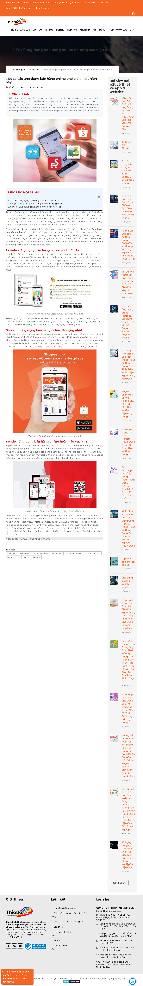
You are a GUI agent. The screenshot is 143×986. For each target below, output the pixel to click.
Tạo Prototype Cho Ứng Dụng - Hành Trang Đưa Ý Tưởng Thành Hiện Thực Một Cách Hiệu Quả (128, 483)
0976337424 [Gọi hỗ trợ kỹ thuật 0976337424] (103, 2)
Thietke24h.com (41, 978)
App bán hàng (13, 557)
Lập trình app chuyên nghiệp (128, 561)
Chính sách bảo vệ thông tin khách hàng (69, 915)
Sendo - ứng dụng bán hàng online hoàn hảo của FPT (37, 207)
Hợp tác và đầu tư (120, 30)
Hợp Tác (72, 30)
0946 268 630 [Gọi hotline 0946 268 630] (116, 940)
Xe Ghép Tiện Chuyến (126, 145)
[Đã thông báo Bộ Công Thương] (26, 944)
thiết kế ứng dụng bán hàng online (47, 553)
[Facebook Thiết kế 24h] (8, 945)
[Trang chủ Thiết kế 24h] (16, 21)
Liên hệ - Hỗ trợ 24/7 (60, 947)
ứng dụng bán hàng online (18, 553)
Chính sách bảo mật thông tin (67, 921)
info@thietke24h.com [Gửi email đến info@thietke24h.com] (20, 8)
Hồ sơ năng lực (20, 30)
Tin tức (49, 30)
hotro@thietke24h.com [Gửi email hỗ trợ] (119, 957)
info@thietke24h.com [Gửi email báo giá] (120, 955)
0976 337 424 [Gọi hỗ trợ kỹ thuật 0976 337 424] (117, 947)
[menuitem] (121, 29)
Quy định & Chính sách (63, 908)
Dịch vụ (37, 30)
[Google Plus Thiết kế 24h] (14, 945)
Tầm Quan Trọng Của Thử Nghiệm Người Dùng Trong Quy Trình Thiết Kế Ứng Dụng (128, 442)
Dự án (102, 30)
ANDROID (85, 30)
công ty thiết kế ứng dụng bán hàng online (82, 553)
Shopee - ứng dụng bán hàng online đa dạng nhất (36, 203)
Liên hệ (60, 30)
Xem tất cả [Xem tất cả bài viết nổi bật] (119, 883)
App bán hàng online (31, 557)
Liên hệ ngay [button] (42, 8)
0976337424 (9, 982)
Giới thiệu (57, 927)
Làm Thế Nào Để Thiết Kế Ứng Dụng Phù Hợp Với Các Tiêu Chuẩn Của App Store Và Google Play (127, 114)
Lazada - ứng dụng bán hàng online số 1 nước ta (34, 200)
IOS (94, 30)
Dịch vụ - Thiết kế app (61, 933)
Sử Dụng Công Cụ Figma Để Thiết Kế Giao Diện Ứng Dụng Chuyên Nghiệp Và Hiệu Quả (127, 855)
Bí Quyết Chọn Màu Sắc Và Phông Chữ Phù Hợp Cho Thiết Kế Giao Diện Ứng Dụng (127, 404)
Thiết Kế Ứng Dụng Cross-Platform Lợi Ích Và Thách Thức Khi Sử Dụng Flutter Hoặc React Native (128, 322)
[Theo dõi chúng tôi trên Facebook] (133, 13)
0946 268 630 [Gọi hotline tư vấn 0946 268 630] (88, 2)
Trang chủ (19, 69)
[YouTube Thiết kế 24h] (20, 945)
